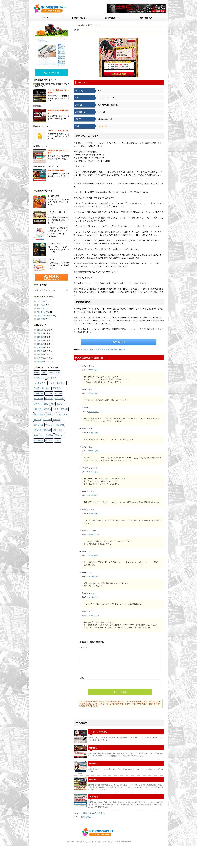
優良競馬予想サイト (79, 18)
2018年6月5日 (93, 495)
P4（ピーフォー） (55, 244)
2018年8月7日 (93, 393)
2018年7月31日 (94, 433)
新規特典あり (39, 414)
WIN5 (43, 372)
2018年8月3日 (93, 412)
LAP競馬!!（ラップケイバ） (58, 228)
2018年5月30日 (94, 514)
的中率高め (38, 425)
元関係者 (49, 393)
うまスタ (51, 259)
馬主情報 (49, 440)
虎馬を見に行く (118, 342)
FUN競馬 (93, 763)
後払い (46, 404)
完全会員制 (59, 398)
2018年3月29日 (94, 615)
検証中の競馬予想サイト (87, 349)
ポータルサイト (40, 383)
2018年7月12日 (94, 451)
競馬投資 (37, 430)
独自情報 (56, 419)
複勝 (36, 435)
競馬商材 (60, 425)
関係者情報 (38, 440)
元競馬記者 (57, 388)
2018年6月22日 (94, 472)
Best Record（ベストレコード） (47, 166)
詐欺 (41, 435)
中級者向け (102, 349)
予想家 (36, 388)
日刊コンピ (51, 414)
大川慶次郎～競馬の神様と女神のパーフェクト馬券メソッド (51, 85)
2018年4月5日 (93, 597)
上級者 (51, 383)
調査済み (49, 435)
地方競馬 (49, 398)
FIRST (36, 372)
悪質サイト (61, 404)
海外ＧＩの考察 (43, 312)
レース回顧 (41, 305)
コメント (83, 647)
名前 (82, 678)
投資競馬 (47, 409)
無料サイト (63, 414)
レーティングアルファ (98, 732)
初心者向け (112, 349)
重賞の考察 (41, 319)
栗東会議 (40, 330)
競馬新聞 (47, 430)
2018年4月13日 (94, 576)
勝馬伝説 (38, 106)
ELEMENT (93, 779)
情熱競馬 (93, 747)
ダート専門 (51, 377)
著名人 (61, 430)
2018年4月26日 (94, 555)
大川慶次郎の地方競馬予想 (92, 813)
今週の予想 (41, 308)
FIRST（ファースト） (43, 126)
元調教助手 (38, 393)
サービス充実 (53, 372)
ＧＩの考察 (41, 301)
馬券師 (57, 440)
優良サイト (46, 388)
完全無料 (37, 404)
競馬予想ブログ (146, 18)
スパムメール (39, 377)
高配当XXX (86, 817)
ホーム (45, 18)
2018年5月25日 (94, 534)
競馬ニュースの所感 (44, 315)
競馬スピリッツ (41, 146)
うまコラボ (93, 796)
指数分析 (64, 409)
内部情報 (58, 393)
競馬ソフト (49, 425)
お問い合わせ (51, 72)
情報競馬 (121, 349)
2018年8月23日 (94, 370)
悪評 (53, 404)
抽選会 (55, 409)
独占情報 (47, 419)
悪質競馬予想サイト (112, 18)
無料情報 (37, 419)
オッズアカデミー (54, 196)
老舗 (55, 430)
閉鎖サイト (59, 435)
